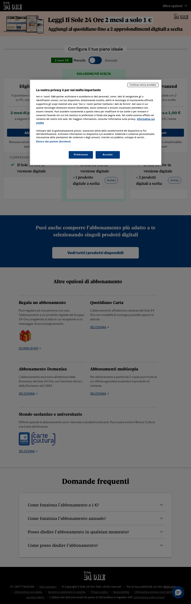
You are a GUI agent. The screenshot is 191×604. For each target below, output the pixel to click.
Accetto (108, 154)
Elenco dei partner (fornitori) (53, 141)
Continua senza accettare (143, 85)
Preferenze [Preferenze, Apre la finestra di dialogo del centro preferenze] (81, 154)
